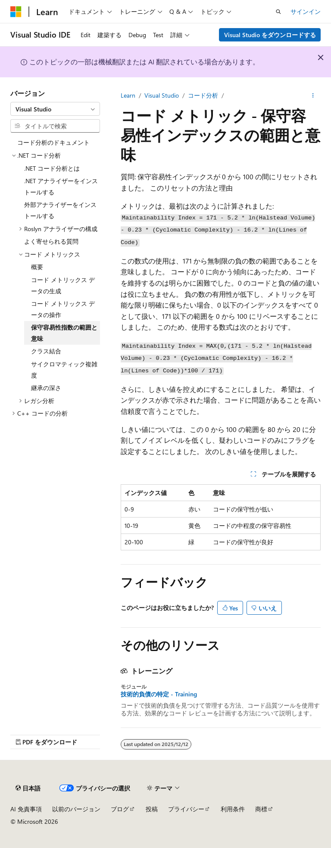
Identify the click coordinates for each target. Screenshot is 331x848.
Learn (128, 95)
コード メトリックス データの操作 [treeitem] (63, 309)
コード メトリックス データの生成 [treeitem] (63, 285)
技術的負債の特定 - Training (159, 694)
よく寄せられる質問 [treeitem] (51, 241)
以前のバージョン (76, 809)
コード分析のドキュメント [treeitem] (53, 142)
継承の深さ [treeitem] (46, 388)
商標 (261, 809)
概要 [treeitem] (37, 267)
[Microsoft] (16, 11)
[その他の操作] (313, 95)
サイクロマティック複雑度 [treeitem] (64, 369)
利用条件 (233, 809)
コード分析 (203, 95)
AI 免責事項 (26, 809)
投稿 (152, 809)
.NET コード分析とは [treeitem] (52, 168)
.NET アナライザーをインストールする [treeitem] (61, 186)
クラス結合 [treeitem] (46, 351)
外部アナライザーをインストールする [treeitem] (60, 210)
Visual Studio (161, 95)
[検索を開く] (278, 11)
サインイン (305, 11)
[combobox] (55, 109)
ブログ (120, 809)
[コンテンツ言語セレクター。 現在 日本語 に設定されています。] (28, 788)
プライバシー (186, 809)
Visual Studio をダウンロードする (270, 35)
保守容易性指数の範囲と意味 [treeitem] (64, 333)
